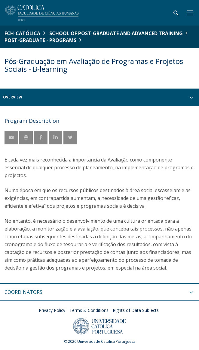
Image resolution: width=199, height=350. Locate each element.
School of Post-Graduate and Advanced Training (116, 33)
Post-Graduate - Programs (40, 40)
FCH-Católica (22, 33)
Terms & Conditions (89, 310)
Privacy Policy (52, 310)
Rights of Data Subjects (136, 310)
